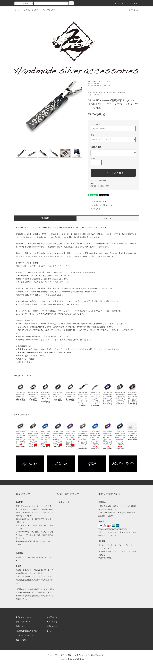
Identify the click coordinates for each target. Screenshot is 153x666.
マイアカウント (53, 617)
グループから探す (47, 10)
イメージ (108, 218)
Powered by (76, 659)
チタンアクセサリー (107, 85)
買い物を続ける (95, 209)
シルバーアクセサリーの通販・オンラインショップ (68, 655)
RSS (17, 640)
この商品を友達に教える (98, 202)
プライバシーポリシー (24, 635)
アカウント (117, 3)
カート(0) (132, 3)
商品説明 (45, 218)
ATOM (23, 640)
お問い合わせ (132, 10)
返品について (95, 183)
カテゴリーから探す (29, 10)
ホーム (17, 10)
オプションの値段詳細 (98, 180)
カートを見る (52, 622)
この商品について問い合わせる (100, 205)
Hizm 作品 (96, 83)
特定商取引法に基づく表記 (99, 186)
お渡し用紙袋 (95, 147)
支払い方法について (24, 617)
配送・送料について (24, 622)
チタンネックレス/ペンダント (102, 81)
